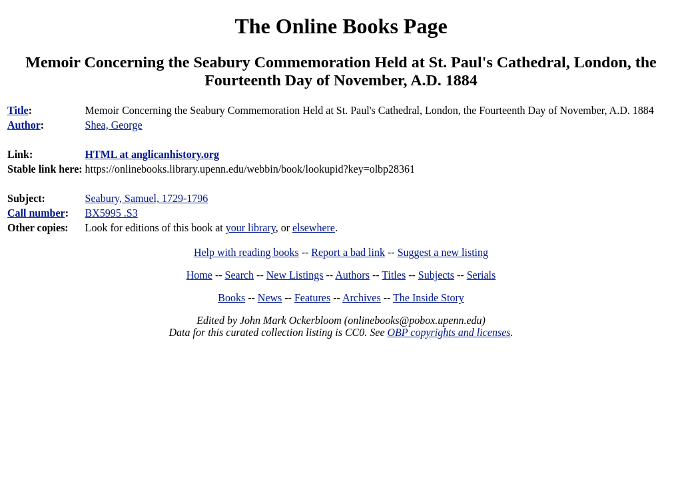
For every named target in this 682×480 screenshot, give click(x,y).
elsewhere (313, 227)
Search (239, 275)
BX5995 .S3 (111, 213)
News (270, 297)
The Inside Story (428, 297)
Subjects (436, 275)
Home (199, 275)
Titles (394, 275)
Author (24, 125)
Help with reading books (246, 252)
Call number (36, 213)
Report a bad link (348, 252)
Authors (352, 275)
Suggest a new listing (443, 252)
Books (231, 297)
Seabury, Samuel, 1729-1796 (146, 198)
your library (251, 227)
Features (312, 297)
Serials (481, 275)
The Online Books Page (340, 26)
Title (18, 110)
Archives (361, 297)
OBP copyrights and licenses (448, 332)
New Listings (295, 275)
